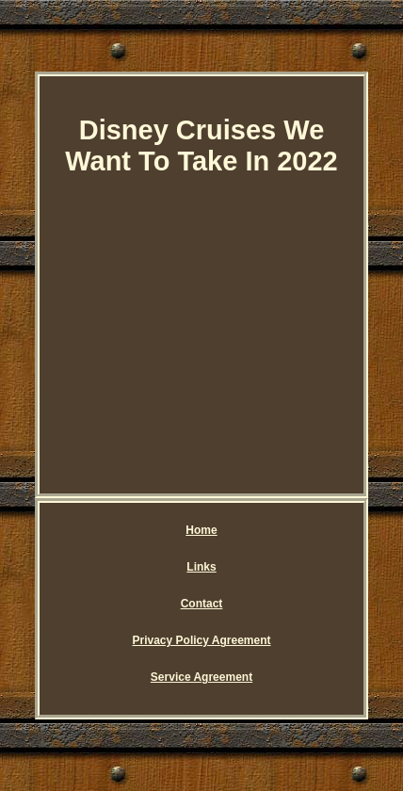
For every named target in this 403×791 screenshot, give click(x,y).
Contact (202, 603)
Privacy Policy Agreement (202, 640)
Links (201, 566)
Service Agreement (201, 677)
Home (201, 530)
